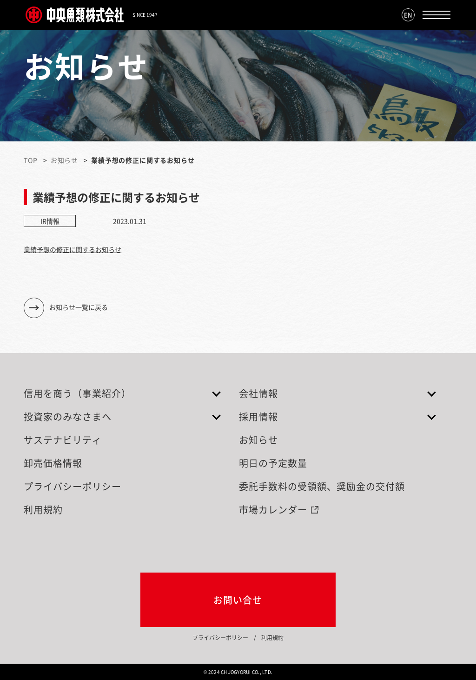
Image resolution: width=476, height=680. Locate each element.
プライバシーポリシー (72, 486)
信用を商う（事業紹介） (77, 393)
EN (408, 14)
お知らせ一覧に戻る (78, 306)
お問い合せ (237, 600)
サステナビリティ (63, 440)
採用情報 (258, 416)
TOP (31, 160)
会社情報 (258, 393)
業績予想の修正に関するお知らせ (72, 249)
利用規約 (43, 509)
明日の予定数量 (273, 463)
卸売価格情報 (53, 463)
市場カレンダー (273, 509)
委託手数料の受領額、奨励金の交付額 (322, 486)
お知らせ (64, 160)
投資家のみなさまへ (68, 416)
